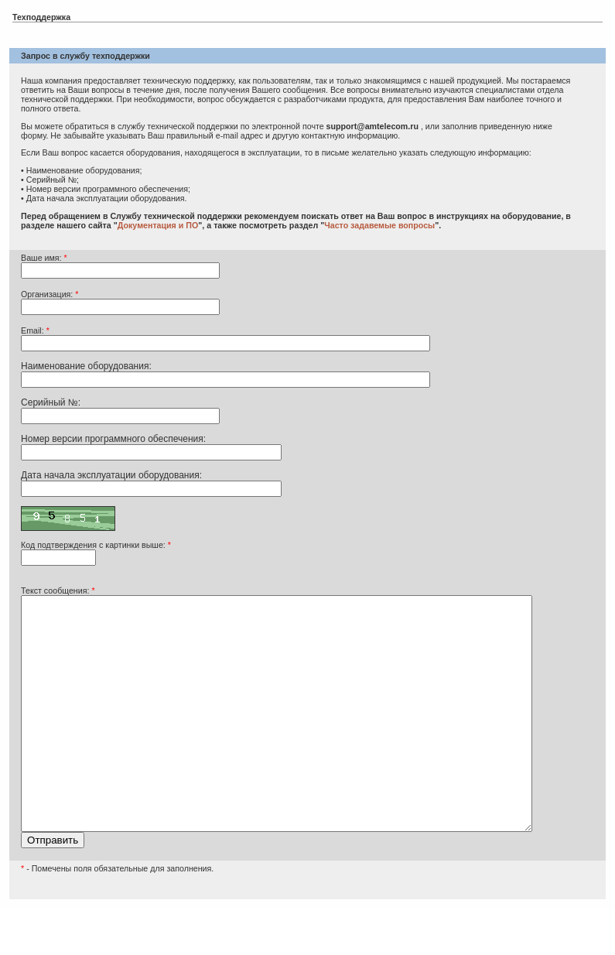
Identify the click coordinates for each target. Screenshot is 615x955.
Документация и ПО (158, 225)
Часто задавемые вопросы (379, 225)
